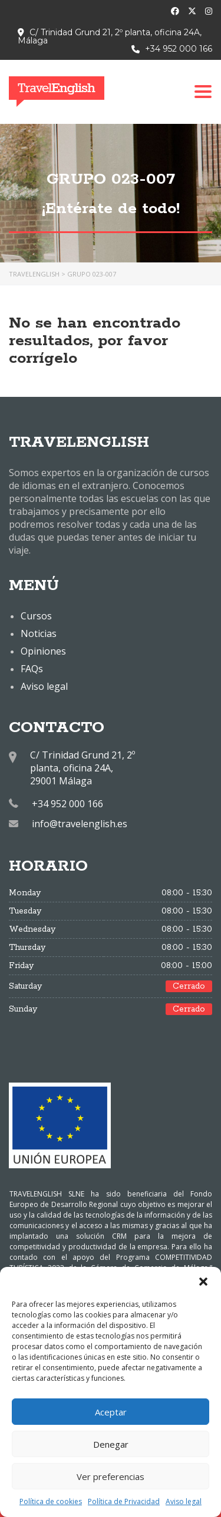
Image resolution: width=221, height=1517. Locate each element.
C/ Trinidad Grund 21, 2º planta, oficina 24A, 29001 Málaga (82, 768)
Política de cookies (50, 1501)
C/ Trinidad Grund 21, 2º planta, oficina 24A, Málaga (110, 36)
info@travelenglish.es (79, 823)
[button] (203, 1281)
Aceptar (111, 1412)
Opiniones (43, 651)
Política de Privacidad (124, 1501)
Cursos (36, 615)
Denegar (110, 1444)
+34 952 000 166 (178, 48)
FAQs (32, 668)
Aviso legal (184, 1501)
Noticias (39, 633)
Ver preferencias (110, 1476)
